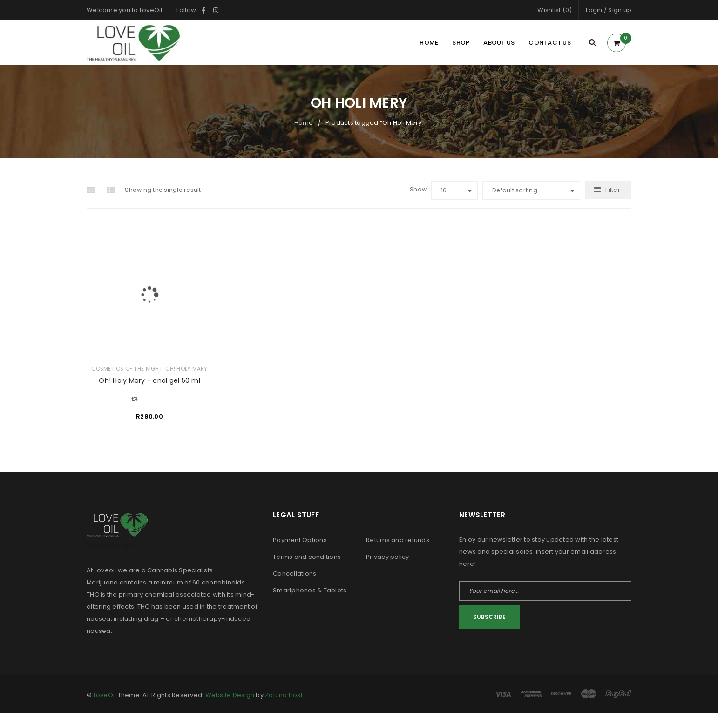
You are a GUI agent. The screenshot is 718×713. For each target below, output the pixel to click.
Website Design (230, 695)
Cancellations (294, 573)
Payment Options (300, 540)
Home (303, 122)
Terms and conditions (307, 556)
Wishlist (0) (554, 10)
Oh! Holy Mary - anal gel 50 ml (149, 380)
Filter (612, 189)
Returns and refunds (397, 540)
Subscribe (489, 617)
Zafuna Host (284, 695)
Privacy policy (387, 556)
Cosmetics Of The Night (127, 369)
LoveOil (105, 695)
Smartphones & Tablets (309, 590)
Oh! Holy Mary (186, 369)
